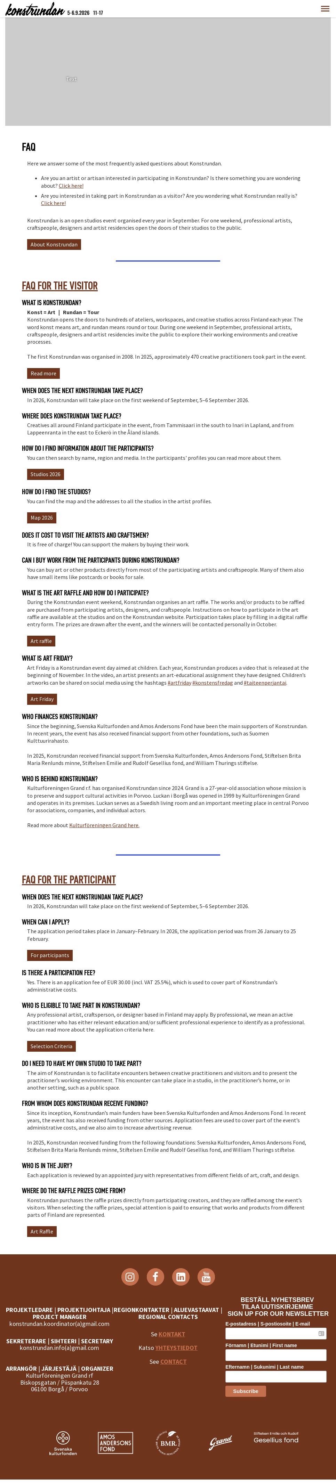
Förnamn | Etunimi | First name (263, 1345)
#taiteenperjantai (265, 682)
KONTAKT (172, 1341)
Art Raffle (42, 1231)
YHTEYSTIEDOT (176, 1355)
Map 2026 (42, 517)
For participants (50, 955)
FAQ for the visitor (60, 285)
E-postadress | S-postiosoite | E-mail (270, 1324)
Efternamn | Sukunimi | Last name (267, 1366)
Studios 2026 (46, 474)
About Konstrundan (54, 244)
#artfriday (179, 682)
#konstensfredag (212, 682)
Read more (43, 373)
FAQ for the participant (69, 879)
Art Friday (42, 698)
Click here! (71, 185)
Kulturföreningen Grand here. (104, 825)
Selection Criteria (51, 1046)
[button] (325, 8)
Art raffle (41, 640)
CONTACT (173, 1368)
